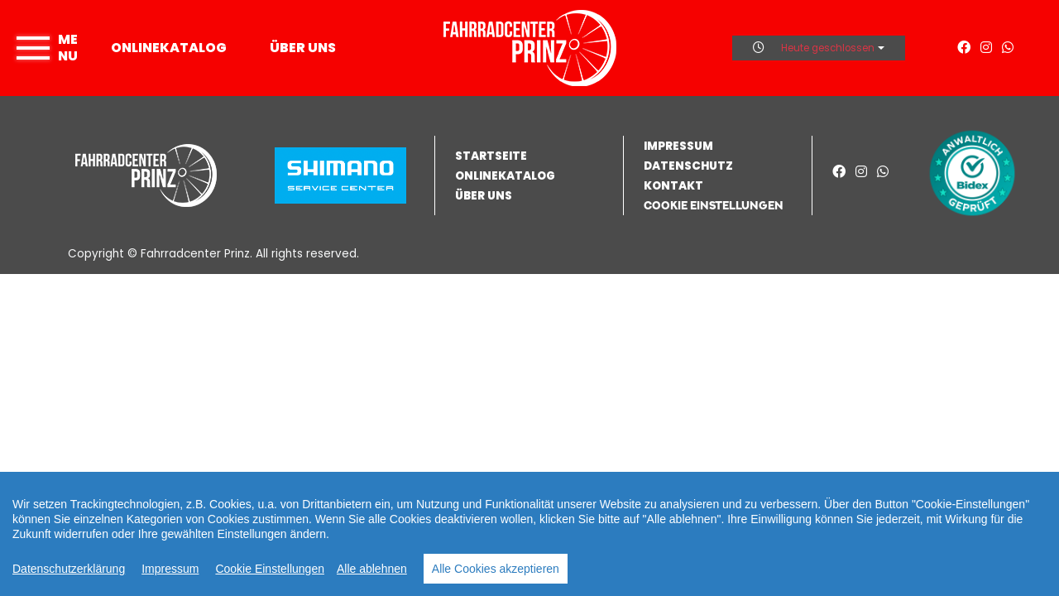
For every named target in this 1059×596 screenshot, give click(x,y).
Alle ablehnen (372, 568)
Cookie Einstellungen (269, 568)
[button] (723, 205)
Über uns (303, 47)
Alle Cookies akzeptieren (495, 568)
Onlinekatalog (169, 47)
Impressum (170, 568)
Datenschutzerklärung (68, 568)
